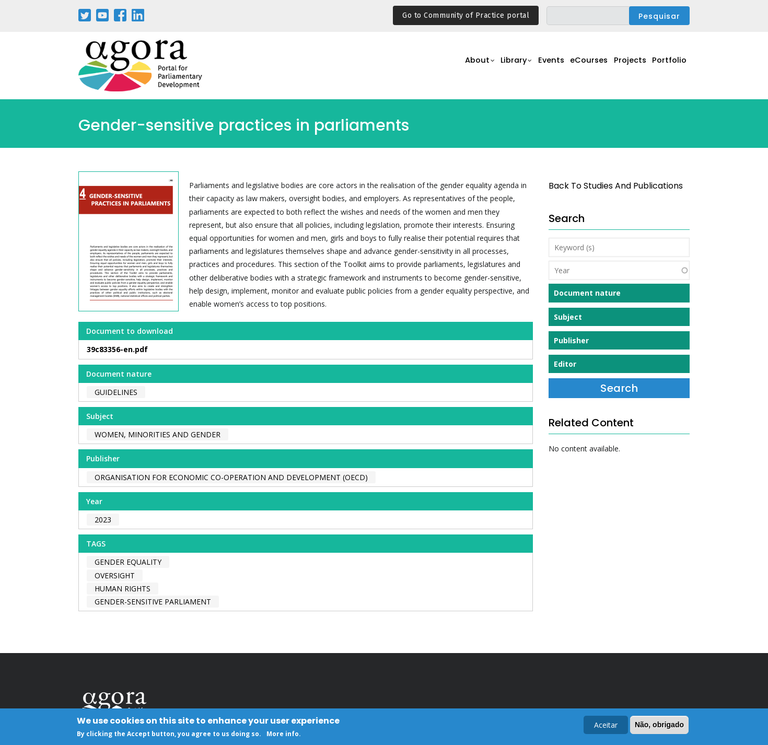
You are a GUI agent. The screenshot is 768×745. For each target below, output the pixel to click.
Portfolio (667, 66)
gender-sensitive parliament (153, 602)
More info (282, 734)
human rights (122, 588)
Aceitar (606, 726)
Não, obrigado (659, 725)
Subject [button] (568, 317)
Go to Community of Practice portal (465, 15)
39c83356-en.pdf (117, 349)
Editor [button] (565, 364)
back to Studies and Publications (616, 186)
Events (538, 66)
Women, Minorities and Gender (157, 434)
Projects (625, 66)
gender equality (128, 562)
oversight (115, 575)
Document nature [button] (587, 293)
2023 (103, 520)
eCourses (580, 66)
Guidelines (116, 392)
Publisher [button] (571, 340)
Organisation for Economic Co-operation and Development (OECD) (231, 477)
